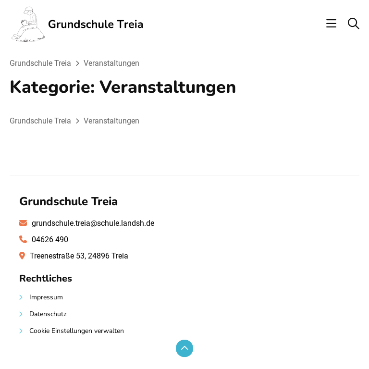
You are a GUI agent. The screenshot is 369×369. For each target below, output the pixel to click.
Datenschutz (47, 314)
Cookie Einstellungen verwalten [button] (76, 330)
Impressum (46, 297)
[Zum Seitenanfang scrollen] (184, 348)
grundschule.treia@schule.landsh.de (93, 223)
